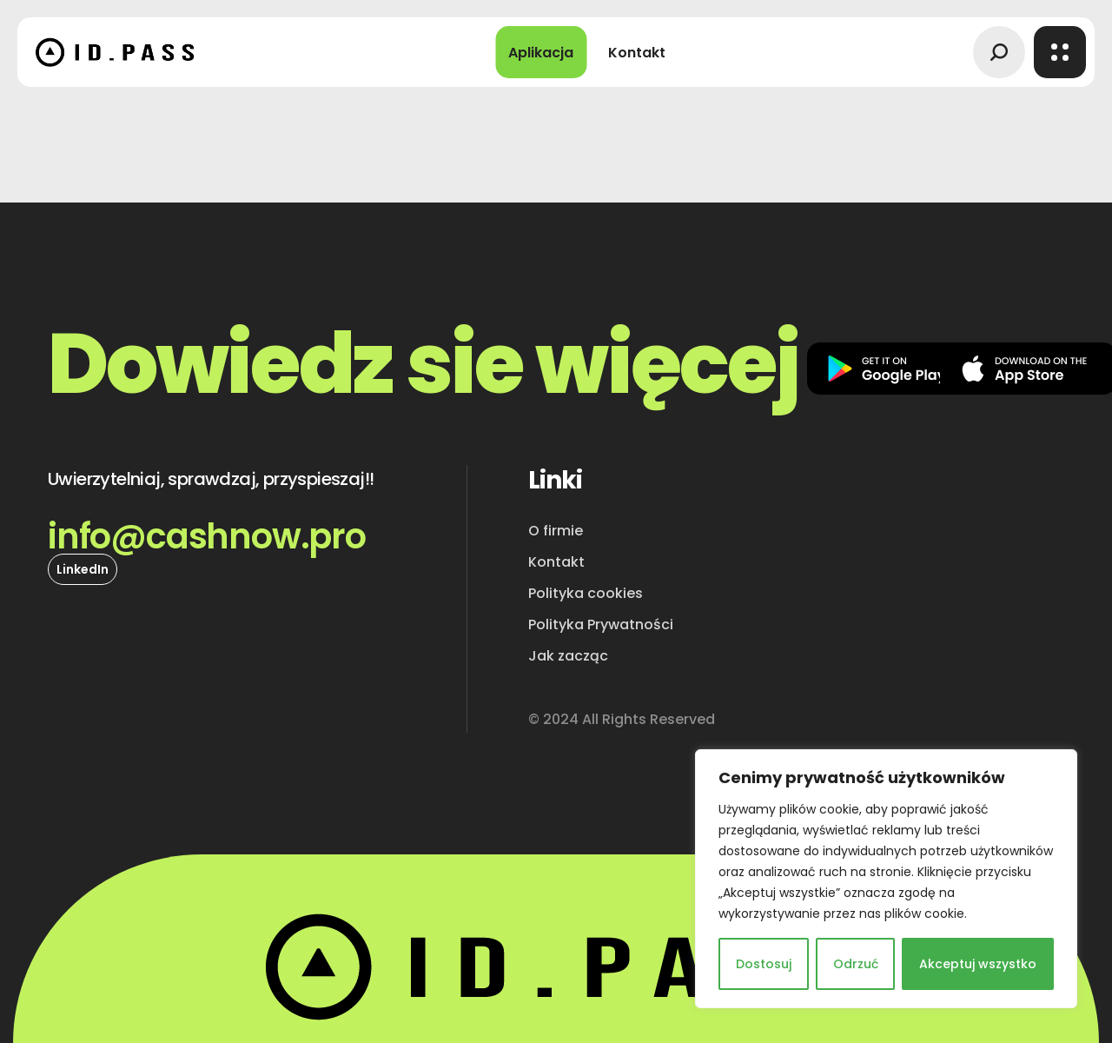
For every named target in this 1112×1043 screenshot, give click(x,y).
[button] (999, 52)
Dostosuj (763, 964)
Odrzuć (855, 964)
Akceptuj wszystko (977, 964)
